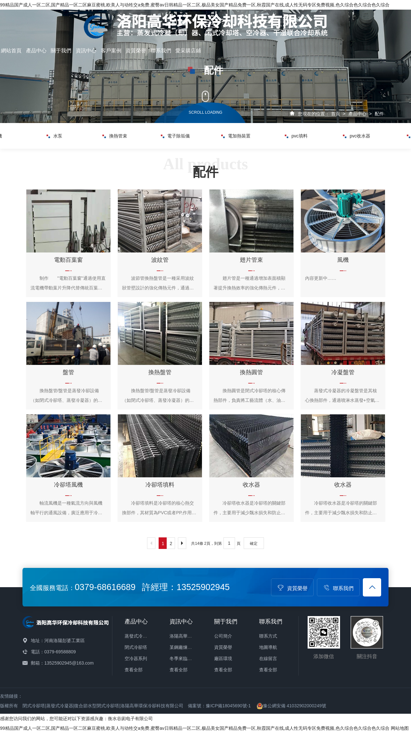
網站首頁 (11, 50)
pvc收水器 (356, 136)
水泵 (54, 136)
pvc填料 (296, 136)
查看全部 (134, 669)
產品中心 (36, 50)
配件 (379, 113)
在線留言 (268, 658)
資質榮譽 (136, 50)
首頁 (335, 113)
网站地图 (400, 728)
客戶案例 (111, 50)
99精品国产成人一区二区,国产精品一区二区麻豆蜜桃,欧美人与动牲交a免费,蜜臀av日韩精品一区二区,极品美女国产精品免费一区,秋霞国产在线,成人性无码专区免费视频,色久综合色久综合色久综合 (194, 4)
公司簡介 (223, 636)
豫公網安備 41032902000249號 (291, 705)
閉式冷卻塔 (136, 647)
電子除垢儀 (175, 136)
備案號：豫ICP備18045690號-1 (219, 705)
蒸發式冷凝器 (138, 636)
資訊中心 (86, 50)
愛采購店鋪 (188, 50)
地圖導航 (268, 647)
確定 (254, 543)
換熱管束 (114, 136)
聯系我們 (161, 50)
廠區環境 (223, 658)
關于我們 (61, 50)
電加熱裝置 (235, 136)
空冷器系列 (136, 658)
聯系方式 (268, 636)
